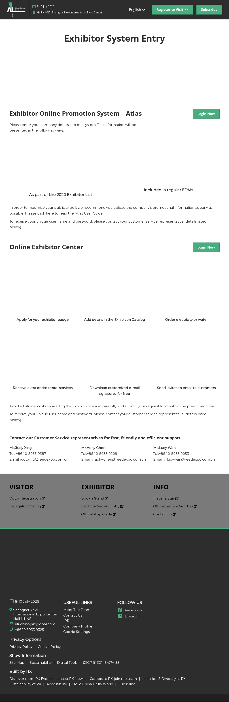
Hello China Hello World (93, 684)
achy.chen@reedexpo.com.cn (120, 459)
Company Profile (77, 626)
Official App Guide (96, 514)
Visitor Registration (25, 498)
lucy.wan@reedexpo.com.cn (191, 459)
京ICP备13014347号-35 (101, 663)
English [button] (137, 9)
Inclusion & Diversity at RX (164, 679)
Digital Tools (67, 663)
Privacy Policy (21, 647)
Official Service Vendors (173, 506)
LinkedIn (128, 616)
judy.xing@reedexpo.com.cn (44, 459)
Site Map (17, 663)
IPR (66, 621)
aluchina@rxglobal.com (35, 624)
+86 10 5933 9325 (29, 630)
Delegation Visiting (25, 506)
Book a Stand (92, 498)
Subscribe (127, 684)
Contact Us (162, 514)
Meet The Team (76, 610)
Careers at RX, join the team (114, 679)
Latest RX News (71, 679)
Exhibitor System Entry (100, 506)
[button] (172, 10)
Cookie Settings (76, 632)
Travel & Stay (164, 498)
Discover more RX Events (31, 679)
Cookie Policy (49, 647)
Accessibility (57, 684)
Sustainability (41, 663)
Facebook (129, 610)
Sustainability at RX (25, 684)
